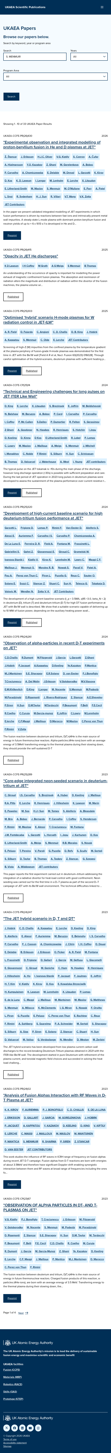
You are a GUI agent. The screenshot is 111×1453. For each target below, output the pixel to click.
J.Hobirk (10, 665)
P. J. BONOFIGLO (53, 1110)
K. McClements (47, 1008)
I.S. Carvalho (27, 795)
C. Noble (28, 454)
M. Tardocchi (96, 1235)
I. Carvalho (72, 414)
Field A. (48, 544)
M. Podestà (68, 1227)
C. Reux (95, 1016)
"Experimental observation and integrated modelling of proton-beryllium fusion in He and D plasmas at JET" (51, 144)
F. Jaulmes (80, 976)
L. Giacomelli (94, 960)
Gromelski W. (81, 552)
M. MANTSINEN (83, 1133)
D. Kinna (26, 438)
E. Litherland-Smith (16, 188)
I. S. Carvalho (97, 936)
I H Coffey (28, 266)
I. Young (77, 462)
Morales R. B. (46, 567)
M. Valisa (28, 1039)
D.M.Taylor (34, 705)
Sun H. (68, 583)
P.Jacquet (24, 665)
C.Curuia (24, 713)
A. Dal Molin (32, 681)
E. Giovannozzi (13, 968)
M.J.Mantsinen (13, 673)
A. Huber (62, 795)
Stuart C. (54, 583)
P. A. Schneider (64, 1024)
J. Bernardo (38, 819)
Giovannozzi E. (46, 552)
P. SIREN (65, 1141)
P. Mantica (58, 1259)
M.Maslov (72, 721)
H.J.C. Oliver (45, 157)
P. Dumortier (58, 422)
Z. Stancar (77, 697)
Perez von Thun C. (27, 575)
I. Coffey (9, 422)
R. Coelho (73, 1243)
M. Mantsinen (62, 1000)
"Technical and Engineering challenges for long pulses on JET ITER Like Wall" (54, 393)
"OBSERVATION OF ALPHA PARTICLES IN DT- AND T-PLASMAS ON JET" (50, 1207)
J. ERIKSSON (12, 1118)
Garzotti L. (11, 528)
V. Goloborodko (14, 1227)
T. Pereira (25, 851)
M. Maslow (25, 827)
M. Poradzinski (87, 1227)
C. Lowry (10, 446)
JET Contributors (14, 204)
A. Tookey (56, 859)
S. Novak (86, 843)
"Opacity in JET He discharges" (30, 256)
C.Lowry (75, 713)
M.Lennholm (91, 713)
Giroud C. (64, 552)
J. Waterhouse (47, 462)
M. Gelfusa (76, 960)
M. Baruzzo (28, 414)
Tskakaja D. (98, 583)
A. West (64, 462)
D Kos (38, 438)
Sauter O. (89, 575)
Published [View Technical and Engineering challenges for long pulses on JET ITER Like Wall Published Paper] (31, 493)
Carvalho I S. (45, 536)
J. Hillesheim (61, 803)
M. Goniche (47, 968)
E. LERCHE (11, 1133)
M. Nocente (58, 689)
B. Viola (9, 867)
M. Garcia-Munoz (45, 1251)
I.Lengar (43, 689)
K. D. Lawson (23, 180)
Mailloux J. (11, 567)
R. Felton (74, 422)
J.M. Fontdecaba (14, 835)
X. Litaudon (88, 180)
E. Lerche (72, 180)
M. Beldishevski (91, 406)
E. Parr (88, 188)
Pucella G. (61, 575)
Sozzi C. (24, 583)
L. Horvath (50, 835)
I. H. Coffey (84, 944)
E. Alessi (40, 827)
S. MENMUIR (30, 1141)
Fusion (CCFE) (11, 1370)
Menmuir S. (28, 567)
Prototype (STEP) (13, 1399)
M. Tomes (53, 811)
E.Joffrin (62, 713)
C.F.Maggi (24, 721)
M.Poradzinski (13, 697)
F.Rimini (9, 729)
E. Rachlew (80, 1016)
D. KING (85, 1125)
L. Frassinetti (12, 960)
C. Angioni (43, 332)
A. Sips (24, 1032)
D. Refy (69, 851)
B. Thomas (11, 462)
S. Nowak (81, 1008)
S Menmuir (74, 266)
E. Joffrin (73, 406)
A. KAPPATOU (31, 1125)
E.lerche (9, 721)
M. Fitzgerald (87, 1219)
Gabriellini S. (12, 552)
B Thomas (90, 266)
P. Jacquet (64, 976)
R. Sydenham (24, 196)
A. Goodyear (25, 430)
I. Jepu (64, 835)
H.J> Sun (38, 811)
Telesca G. (82, 583)
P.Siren (9, 705)
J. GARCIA (48, 1118)
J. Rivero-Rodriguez (55, 697)
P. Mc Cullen (25, 422)
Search (7, 51)
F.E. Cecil (40, 1243)
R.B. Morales (70, 843)
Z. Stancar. (72, 859)
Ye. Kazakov (80, 1251)
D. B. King (77, 332)
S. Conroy (79, 157)
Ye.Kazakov (74, 665)
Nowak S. (63, 567)
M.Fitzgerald (44, 657)
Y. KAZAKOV (51, 1125)
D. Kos (8, 180)
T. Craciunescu (58, 827)
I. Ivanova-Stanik (44, 976)
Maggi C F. (95, 560)
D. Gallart (46, 960)
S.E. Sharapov (34, 673)
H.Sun (20, 705)
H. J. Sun (41, 196)
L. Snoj (9, 196)
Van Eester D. (74, 528)
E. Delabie (53, 173)
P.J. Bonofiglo (29, 1219)
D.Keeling (57, 665)
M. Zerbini (99, 1039)
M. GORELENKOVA (70, 1118)
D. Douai (100, 944)
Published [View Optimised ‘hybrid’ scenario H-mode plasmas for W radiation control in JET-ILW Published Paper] (31, 371)
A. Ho (27, 976)
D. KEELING (69, 1125)
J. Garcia (61, 960)
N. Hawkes (42, 430)
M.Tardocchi (51, 705)
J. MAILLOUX (44, 1133)
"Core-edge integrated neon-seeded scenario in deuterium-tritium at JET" (55, 783)
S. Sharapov (99, 1024)
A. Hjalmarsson (14, 165)
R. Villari (56, 196)
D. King (9, 406)
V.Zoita (22, 729)
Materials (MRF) (12, 1377)
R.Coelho (10, 713)
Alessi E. (10, 536)
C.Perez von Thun (92, 721)
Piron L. (46, 575)
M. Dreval (68, 173)
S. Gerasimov (91, 422)
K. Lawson (79, 803)
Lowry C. (79, 560)
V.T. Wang (70, 196)
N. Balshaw (11, 414)
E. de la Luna (12, 1000)
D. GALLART (31, 1118)
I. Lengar (40, 180)
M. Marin (94, 803)
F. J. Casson (29, 944)
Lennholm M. (62, 560)
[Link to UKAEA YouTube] (30, 1427)
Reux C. (75, 575)
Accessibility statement (15, 1443)
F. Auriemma (43, 936)
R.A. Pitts (10, 803)
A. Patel (100, 188)
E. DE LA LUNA (97, 1110)
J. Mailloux (41, 446)
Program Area (11, 70)
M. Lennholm (51, 992)
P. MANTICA (12, 1141)
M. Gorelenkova (69, 165)
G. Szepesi (89, 859)
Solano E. (10, 583)
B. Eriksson (27, 952)
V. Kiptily (24, 984)
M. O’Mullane (72, 188)
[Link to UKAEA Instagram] (38, 1427)
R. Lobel (76, 438)
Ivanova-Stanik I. (14, 560)
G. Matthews (97, 1000)
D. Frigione (30, 960)
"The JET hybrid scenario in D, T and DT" (39, 918)
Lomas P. (43, 528)
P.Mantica (90, 665)
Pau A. (8, 575)
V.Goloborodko (68, 681)
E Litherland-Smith (56, 438)
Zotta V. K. (44, 591)
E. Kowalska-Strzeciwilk (72, 984)
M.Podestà (92, 689)
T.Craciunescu (13, 681)
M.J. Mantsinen (78, 1259)
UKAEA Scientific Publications (25, 7)
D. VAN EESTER (14, 1149)
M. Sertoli (96, 851)
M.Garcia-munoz (43, 713)
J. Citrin (69, 944)
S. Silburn (56, 454)
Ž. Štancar (11, 157)
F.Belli (84, 705)
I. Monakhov (12, 454)
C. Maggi (29, 1000)
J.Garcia (61, 657)
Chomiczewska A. (84, 536)
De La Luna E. (13, 544)
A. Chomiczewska (32, 173)
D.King (30, 689)
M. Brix (9, 819)
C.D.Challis (11, 657)
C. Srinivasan (85, 454)
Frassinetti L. (82, 544)
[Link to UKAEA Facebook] (14, 1427)
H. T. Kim (10, 984)
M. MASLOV (63, 1133)
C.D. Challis (57, 1243)
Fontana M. (63, 544)
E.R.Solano (52, 673)
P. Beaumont (12, 1243)
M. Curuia (88, 1243)
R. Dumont (11, 1251)
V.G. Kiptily (62, 157)
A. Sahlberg (25, 1024)
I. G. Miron (66, 1008)
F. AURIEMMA (30, 1110)
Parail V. (78, 567)
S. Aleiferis (69, 811)
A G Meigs (58, 266)
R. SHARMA (49, 1141)
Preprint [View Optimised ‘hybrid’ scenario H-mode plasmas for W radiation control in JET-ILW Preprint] (12, 371)
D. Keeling (11, 438)
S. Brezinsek (56, 406)
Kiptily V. (33, 560)
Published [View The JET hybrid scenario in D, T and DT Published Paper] (13, 1074)
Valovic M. (11, 591)
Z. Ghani (51, 165)
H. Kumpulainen (14, 992)
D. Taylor (25, 859)
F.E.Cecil (97, 705)
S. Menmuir (53, 188)
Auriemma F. (26, 536)
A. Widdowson (26, 867)
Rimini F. (57, 528)
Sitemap (7, 1446)
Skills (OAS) (10, 1392)
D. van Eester (71, 673)
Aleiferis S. (92, 528)
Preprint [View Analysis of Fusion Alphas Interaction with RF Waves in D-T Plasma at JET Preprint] (12, 1184)
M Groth (43, 266)
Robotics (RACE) (12, 1384)
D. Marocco (97, 1259)
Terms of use (10, 1439)
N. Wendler (66, 1039)
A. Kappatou (12, 340)
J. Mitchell (89, 446)
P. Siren (36, 1032)
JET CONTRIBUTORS (39, 1149)
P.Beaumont (70, 705)
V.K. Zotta (85, 196)
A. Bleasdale (87, 811)
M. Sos (25, 811)
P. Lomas (90, 438)
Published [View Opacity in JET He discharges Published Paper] (13, 297)
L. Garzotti (84, 173)
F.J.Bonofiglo (90, 673)
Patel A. (91, 567)
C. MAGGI (26, 1133)
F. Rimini (10, 827)
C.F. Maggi (26, 1259)
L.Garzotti (75, 657)
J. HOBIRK (91, 1118)
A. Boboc (88, 165)
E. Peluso (10, 851)
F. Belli (27, 1243)
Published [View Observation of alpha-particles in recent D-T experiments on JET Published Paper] (13, 760)
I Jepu (92, 430)
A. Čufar (94, 157)
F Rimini (41, 454)
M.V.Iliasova (88, 681)
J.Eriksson (50, 681)
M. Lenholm (56, 180)
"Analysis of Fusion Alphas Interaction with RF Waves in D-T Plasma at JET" (54, 1097)
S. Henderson (88, 819)
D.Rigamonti (32, 697)
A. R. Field (11, 332)
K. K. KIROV (11, 1110)
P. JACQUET (12, 1125)
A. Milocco (28, 1008)
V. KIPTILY (99, 1125)
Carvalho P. (63, 536)
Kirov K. (46, 560)
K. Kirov (98, 173)
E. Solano (50, 1032)
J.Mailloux (40, 721)
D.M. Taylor (78, 1235)
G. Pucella (55, 851)
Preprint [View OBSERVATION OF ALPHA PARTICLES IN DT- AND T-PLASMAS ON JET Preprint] (12, 1298)
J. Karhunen (79, 835)
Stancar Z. (39, 583)
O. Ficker (59, 952)
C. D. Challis (60, 332)
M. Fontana (77, 827)
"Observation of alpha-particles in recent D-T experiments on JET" (54, 645)
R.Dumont (27, 657)
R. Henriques (61, 430)
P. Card (58, 414)
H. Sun (70, 454)
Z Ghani (9, 430)
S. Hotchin (79, 430)
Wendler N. (27, 591)
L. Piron (9, 1016)
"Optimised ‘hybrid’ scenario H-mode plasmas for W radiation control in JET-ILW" (48, 319)
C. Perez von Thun (59, 1016)
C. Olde (45, 340)
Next (21, 1313)
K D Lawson (12, 266)
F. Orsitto (96, 1008)
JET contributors (96, 462)
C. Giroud (10, 795)
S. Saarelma (43, 1024)
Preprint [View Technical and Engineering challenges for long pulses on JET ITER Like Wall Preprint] (12, 493)
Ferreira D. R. (32, 544)
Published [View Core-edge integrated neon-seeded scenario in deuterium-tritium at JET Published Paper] (13, 898)
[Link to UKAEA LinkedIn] (22, 1427)
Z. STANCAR (81, 1141)
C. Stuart (81, 1032)
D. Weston (83, 1039)
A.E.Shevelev (94, 697)
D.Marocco (56, 721)
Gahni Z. (28, 552)
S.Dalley (42, 422)
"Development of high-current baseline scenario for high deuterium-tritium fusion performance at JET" (53, 515)
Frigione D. (27, 528)
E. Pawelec (11, 811)
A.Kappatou (41, 665)
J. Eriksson (27, 157)
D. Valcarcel (28, 462)
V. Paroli (40, 851)
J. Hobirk (92, 332)
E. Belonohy (79, 936)
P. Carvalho (11, 173)
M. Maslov (37, 188)
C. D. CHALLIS (75, 1110)
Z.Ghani (89, 657)
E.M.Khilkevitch (13, 689)
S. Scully (82, 851)
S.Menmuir (75, 689)
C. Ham (62, 968)
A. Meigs (56, 446)
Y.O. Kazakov (34, 165)
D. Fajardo (27, 332)
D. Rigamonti (12, 1235)
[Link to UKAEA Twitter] (6, 1427)
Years (73, 51)
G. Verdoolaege (47, 1039)
